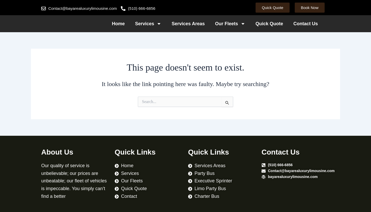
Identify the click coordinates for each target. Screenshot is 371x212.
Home (118, 23)
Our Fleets (230, 24)
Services (148, 24)
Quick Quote (269, 23)
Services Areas (188, 23)
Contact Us (305, 23)
